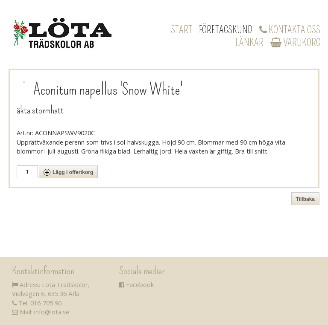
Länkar (249, 43)
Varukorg (295, 43)
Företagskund (225, 30)
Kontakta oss (289, 30)
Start (181, 30)
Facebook (136, 285)
